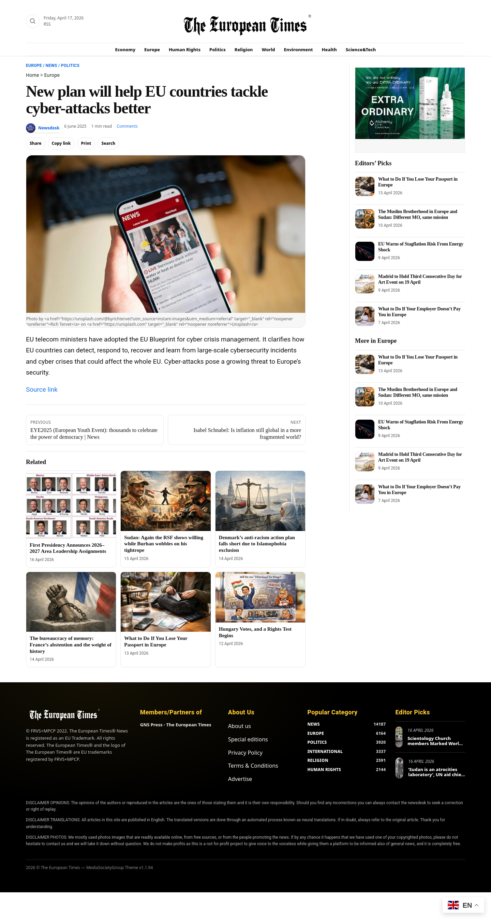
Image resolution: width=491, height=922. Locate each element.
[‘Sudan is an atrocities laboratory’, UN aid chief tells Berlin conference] (399, 768)
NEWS (313, 724)
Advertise (240, 779)
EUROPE (315, 733)
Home (32, 75)
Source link (42, 389)
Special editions (248, 739)
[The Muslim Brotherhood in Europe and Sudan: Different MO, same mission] (364, 218)
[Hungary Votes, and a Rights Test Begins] (260, 597)
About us (239, 726)
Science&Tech (361, 49)
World (268, 49)
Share (36, 143)
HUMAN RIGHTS (324, 769)
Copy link (61, 143)
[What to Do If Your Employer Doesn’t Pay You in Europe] (364, 316)
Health (329, 49)
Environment (298, 49)
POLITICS (317, 742)
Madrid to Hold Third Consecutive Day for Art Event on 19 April (420, 279)
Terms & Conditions (253, 765)
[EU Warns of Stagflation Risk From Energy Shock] (364, 251)
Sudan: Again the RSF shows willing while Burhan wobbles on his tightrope (163, 544)
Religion (244, 49)
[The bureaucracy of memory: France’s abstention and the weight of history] (71, 602)
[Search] (33, 21)
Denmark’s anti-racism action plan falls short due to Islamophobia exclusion (257, 544)
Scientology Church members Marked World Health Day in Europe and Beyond (435, 746)
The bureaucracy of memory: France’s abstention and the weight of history (70, 644)
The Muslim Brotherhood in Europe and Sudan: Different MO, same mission (417, 214)
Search (108, 143)
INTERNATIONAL (325, 751)
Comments (127, 126)
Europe (152, 49)
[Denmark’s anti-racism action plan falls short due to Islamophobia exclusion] (260, 501)
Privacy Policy (245, 752)
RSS (47, 24)
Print (86, 143)
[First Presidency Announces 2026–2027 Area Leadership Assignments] (71, 504)
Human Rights (184, 49)
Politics (217, 49)
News (51, 65)
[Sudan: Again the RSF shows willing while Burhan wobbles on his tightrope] (165, 501)
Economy (125, 49)
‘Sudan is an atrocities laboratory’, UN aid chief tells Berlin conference (435, 774)
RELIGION (317, 760)
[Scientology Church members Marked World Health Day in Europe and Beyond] (399, 737)
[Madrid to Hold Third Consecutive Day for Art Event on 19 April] (364, 283)
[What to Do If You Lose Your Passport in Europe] (165, 602)
